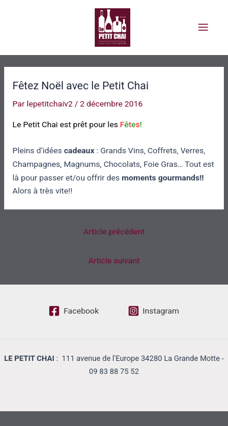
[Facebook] (73, 311)
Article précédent (114, 231)
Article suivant (114, 260)
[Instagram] (154, 311)
